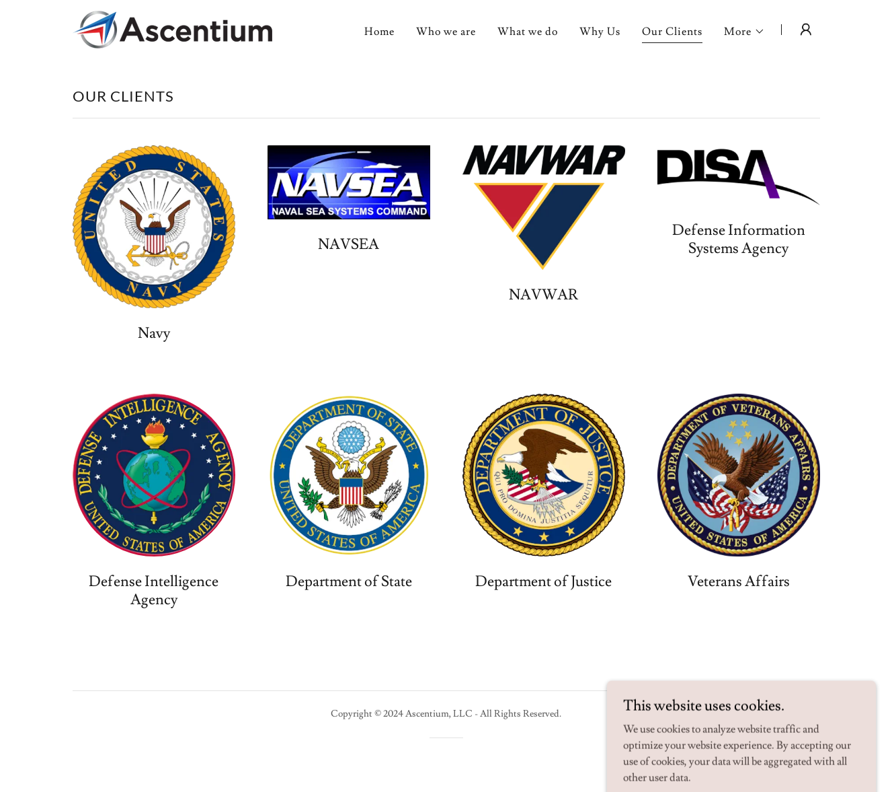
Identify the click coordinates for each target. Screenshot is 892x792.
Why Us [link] (599, 31)
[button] (744, 32)
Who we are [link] (446, 31)
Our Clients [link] (672, 31)
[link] (172, 27)
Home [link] (379, 31)
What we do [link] (527, 31)
